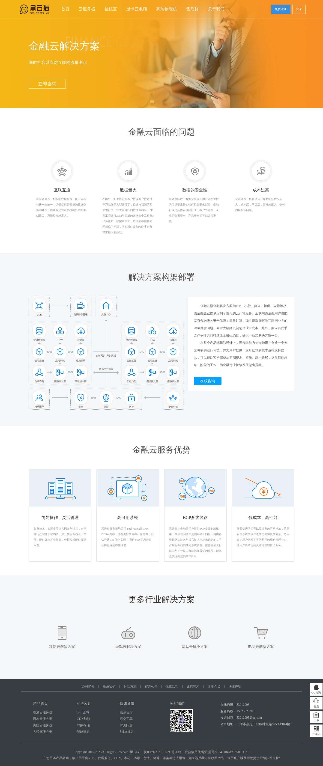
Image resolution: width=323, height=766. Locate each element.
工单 (316, 720)
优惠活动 (171, 686)
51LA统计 (127, 731)
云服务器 (87, 9)
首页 (65, 9)
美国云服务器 (42, 725)
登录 (299, 9)
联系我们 (109, 686)
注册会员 (213, 686)
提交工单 (126, 719)
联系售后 (126, 712)
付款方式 (130, 686)
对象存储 (83, 725)
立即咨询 (47, 83)
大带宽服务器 (42, 731)
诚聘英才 (192, 686)
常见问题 (126, 725)
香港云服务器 (42, 712)
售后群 (192, 9)
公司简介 (88, 686)
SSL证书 (83, 712)
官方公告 (151, 686)
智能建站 (83, 731)
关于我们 (216, 9)
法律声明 (234, 686)
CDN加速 (83, 719)
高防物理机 (166, 9)
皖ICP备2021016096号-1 (160, 752)
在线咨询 (207, 381)
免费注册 (281, 9)
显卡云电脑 (136, 9)
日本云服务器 (42, 719)
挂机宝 (111, 9)
